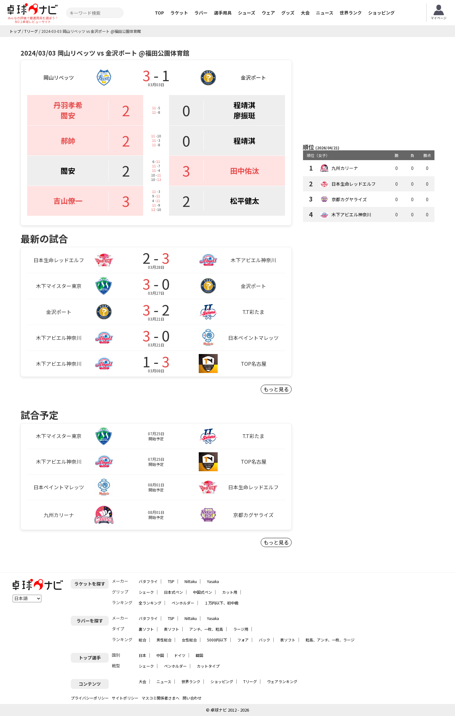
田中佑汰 (244, 170)
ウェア (268, 12)
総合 (142, 639)
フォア (243, 639)
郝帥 (68, 140)
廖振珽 (244, 115)
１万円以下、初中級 (221, 602)
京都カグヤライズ (349, 199)
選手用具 (223, 12)
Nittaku (191, 581)
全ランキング (150, 602)
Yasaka (213, 581)
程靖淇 (244, 104)
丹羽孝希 (67, 104)
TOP (159, 12)
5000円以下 (217, 639)
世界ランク (351, 12)
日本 (142, 655)
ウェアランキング (282, 681)
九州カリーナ (344, 168)
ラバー (201, 12)
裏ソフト (146, 629)
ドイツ (179, 655)
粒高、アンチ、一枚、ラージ (330, 639)
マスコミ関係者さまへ (160, 698)
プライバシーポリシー (90, 698)
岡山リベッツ (59, 77)
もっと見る (276, 389)
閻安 (68, 115)
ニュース (324, 12)
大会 (305, 12)
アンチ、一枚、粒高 (206, 629)
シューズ (246, 12)
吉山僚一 (67, 200)
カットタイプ (208, 666)
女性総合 (189, 639)
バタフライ (148, 581)
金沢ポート (253, 77)
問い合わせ (192, 698)
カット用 (229, 592)
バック (264, 639)
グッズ (287, 12)
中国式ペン (202, 592)
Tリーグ (250, 681)
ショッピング (381, 12)
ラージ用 (240, 629)
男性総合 (164, 639)
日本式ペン (173, 592)
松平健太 (244, 200)
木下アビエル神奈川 (351, 214)
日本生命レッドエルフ (353, 184)
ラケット (179, 12)
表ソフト (171, 629)
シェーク (146, 592)
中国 (160, 655)
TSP (171, 581)
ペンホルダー (183, 602)
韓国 (199, 655)
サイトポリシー (125, 698)
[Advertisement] (369, 90)
